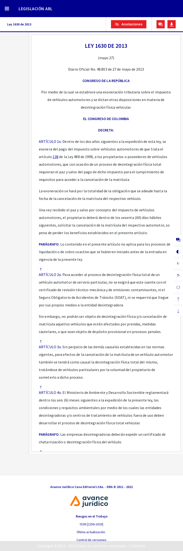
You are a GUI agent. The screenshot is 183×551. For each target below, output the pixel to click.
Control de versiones (91, 540)
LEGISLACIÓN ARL (36, 8)
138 (55, 156)
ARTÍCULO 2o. (50, 274)
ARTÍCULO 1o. (50, 141)
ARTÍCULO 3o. (50, 346)
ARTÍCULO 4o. (50, 392)
